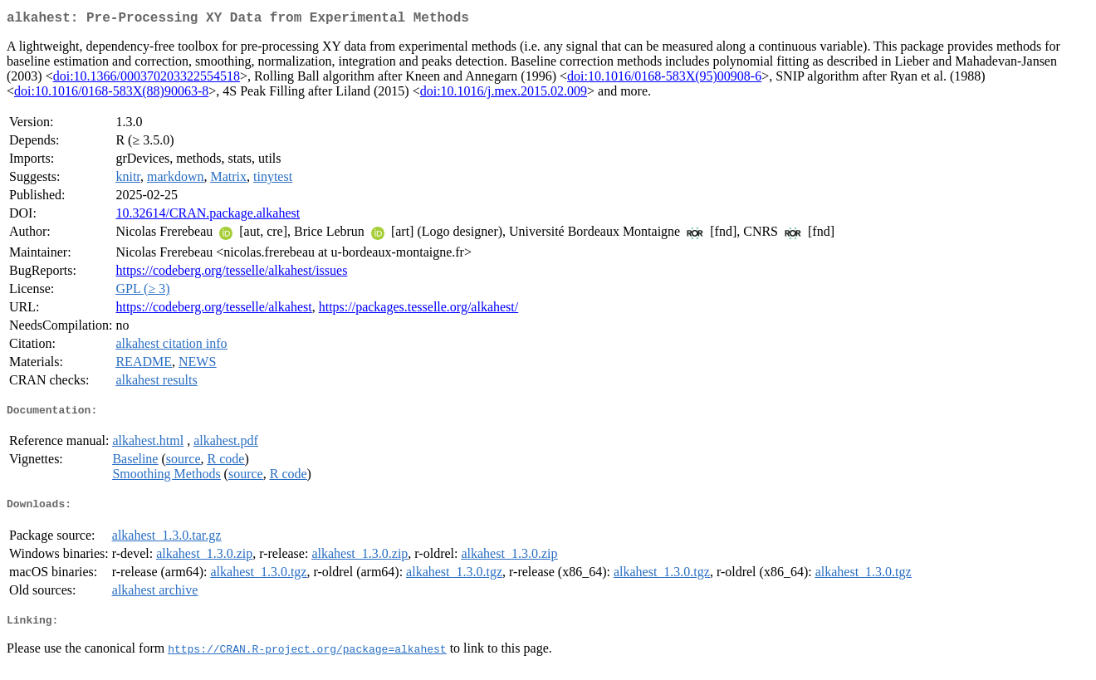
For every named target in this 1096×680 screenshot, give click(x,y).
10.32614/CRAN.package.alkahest (207, 216)
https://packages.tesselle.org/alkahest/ (419, 310)
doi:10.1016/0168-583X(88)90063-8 (111, 94)
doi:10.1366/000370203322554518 (146, 79)
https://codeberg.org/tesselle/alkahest (213, 310)
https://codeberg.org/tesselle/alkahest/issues (231, 274)
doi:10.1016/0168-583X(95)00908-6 (664, 79)
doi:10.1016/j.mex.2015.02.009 (503, 94)
